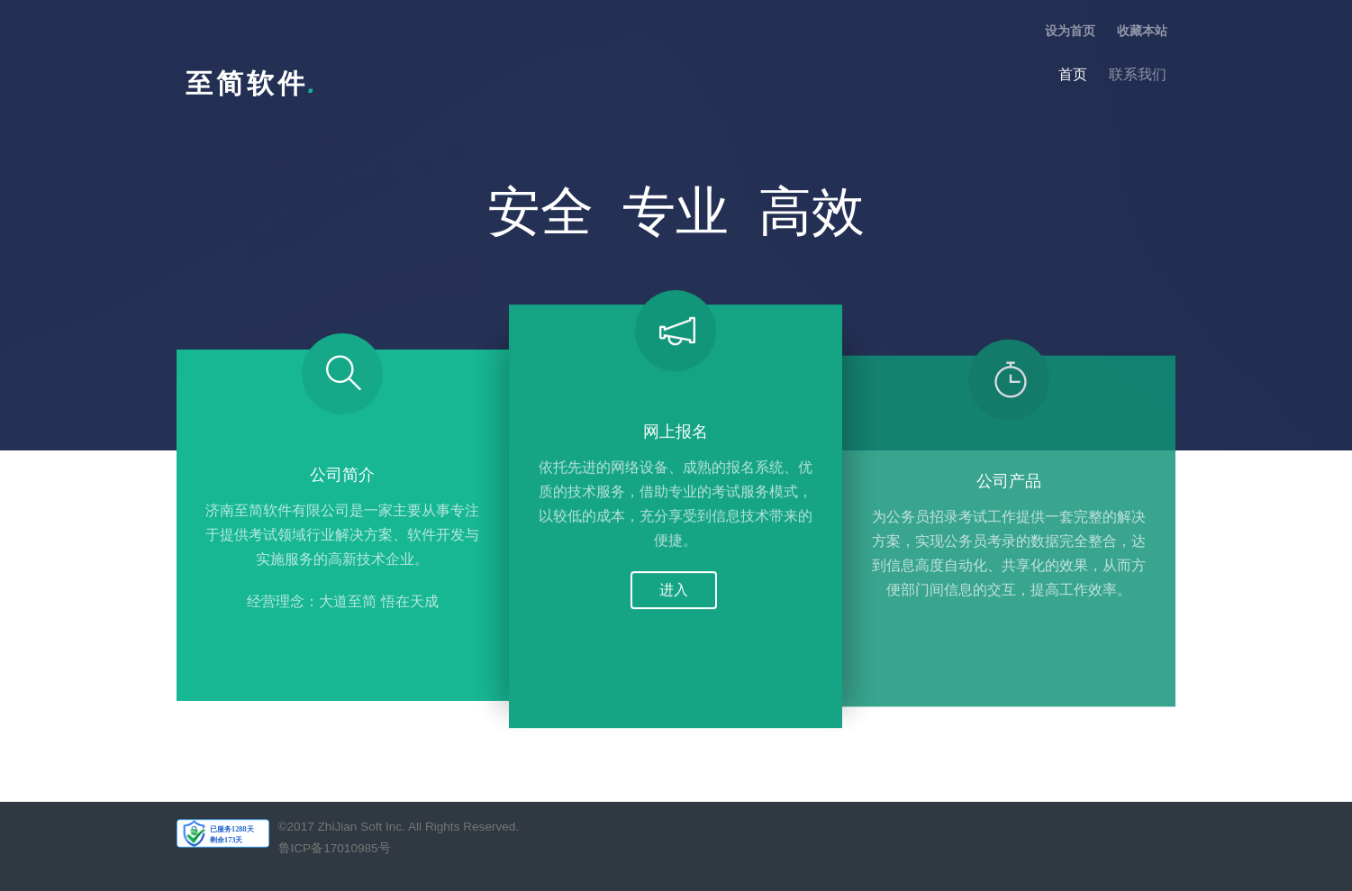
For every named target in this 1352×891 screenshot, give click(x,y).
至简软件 (252, 83)
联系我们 (1137, 74)
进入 (673, 592)
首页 (1072, 74)
